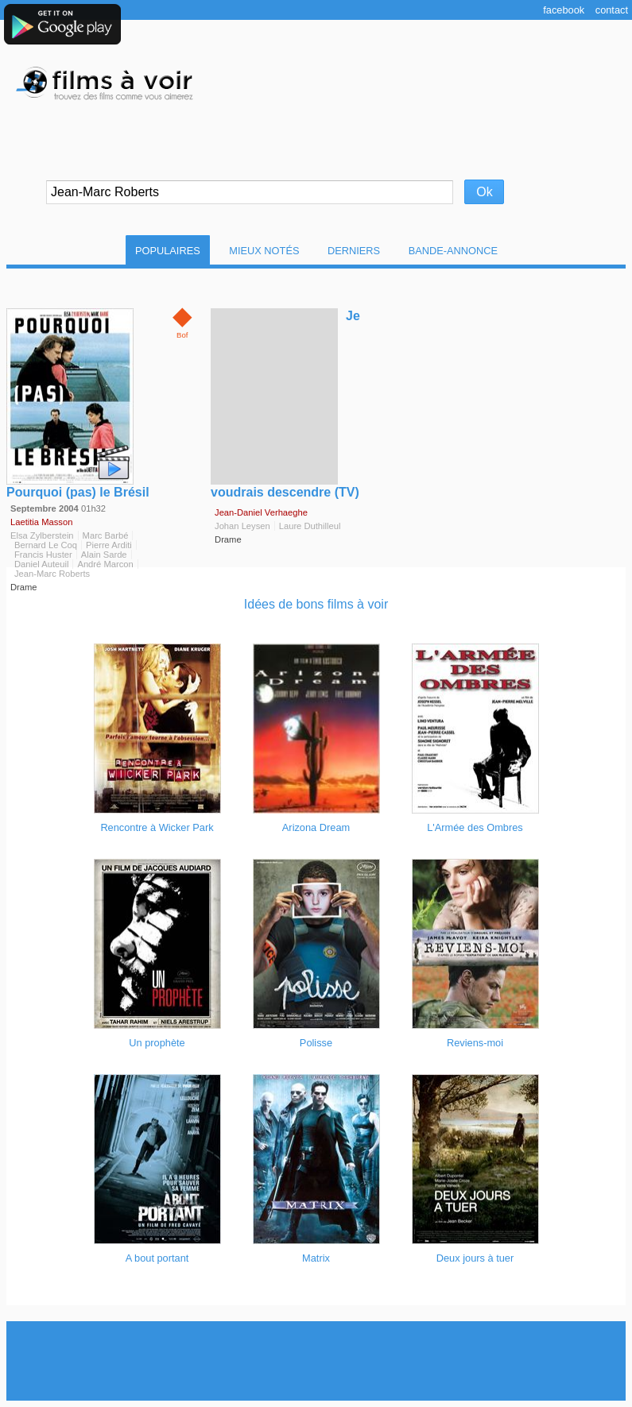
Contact (611, 10)
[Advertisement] (316, 1361)
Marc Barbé (106, 535)
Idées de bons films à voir (316, 604)
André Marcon (105, 564)
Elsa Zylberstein (42, 535)
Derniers (354, 251)
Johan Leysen (242, 526)
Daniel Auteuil (41, 564)
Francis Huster (43, 554)
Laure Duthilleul (310, 526)
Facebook (563, 10)
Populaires (167, 251)
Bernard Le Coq (45, 545)
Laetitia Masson (41, 522)
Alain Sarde (104, 554)
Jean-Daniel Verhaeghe (261, 512)
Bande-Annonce (453, 251)
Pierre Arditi (109, 545)
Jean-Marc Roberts (52, 573)
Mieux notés (264, 251)
